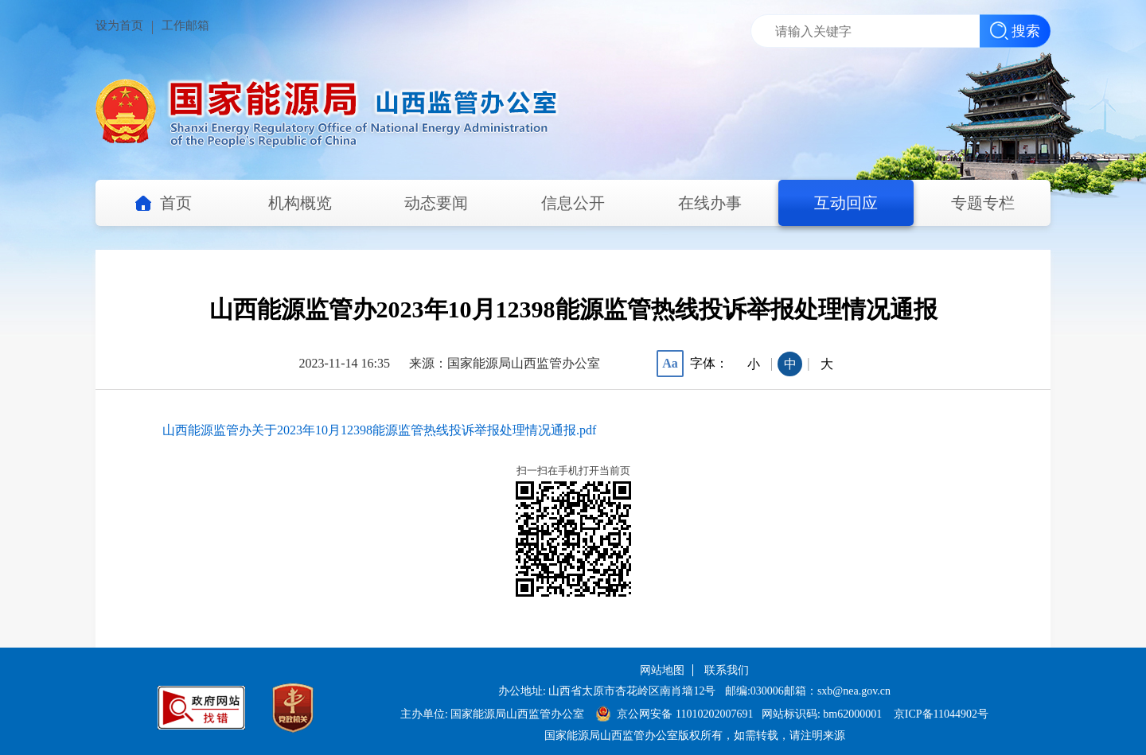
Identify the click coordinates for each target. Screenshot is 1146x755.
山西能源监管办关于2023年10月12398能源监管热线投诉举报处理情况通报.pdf (379, 430)
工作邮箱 (185, 25)
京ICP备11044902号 (941, 714)
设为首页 (119, 25)
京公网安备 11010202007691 (686, 714)
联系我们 (726, 670)
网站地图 (662, 670)
